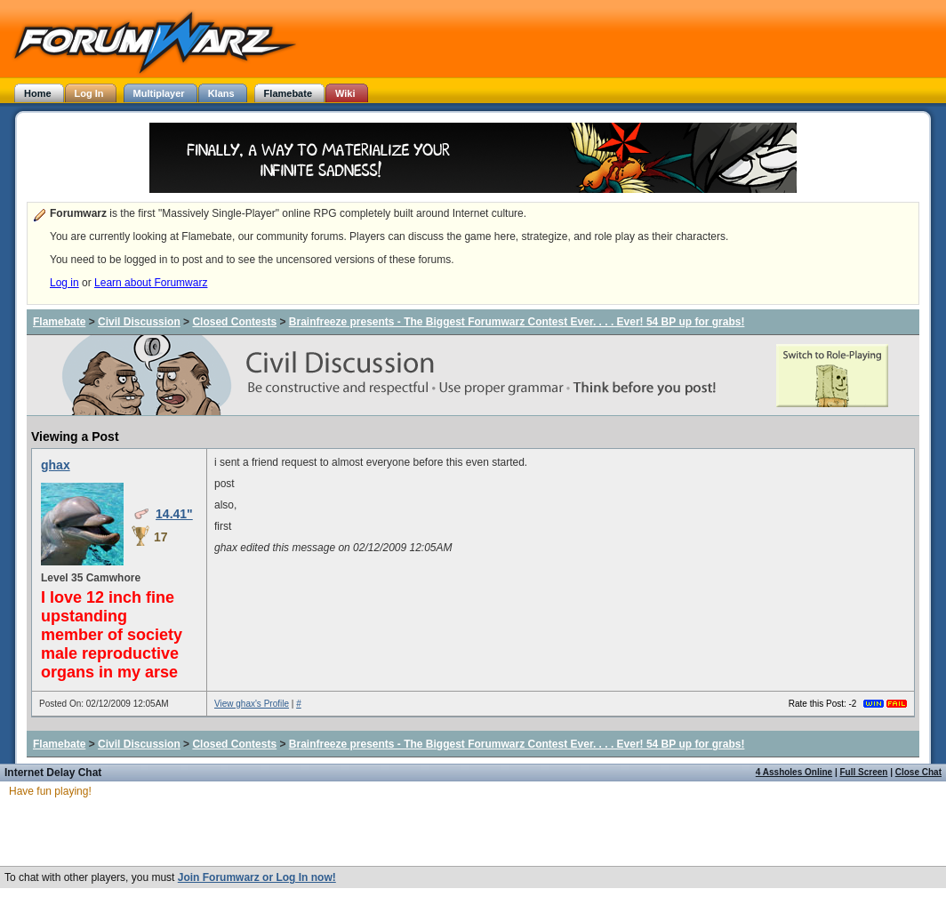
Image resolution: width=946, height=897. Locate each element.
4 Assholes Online (794, 772)
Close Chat (918, 772)
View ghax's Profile (251, 704)
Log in (64, 282)
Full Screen (864, 772)
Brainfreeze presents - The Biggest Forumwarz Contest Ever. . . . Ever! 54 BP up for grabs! (517, 322)
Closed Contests (234, 322)
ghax (55, 465)
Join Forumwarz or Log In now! (257, 877)
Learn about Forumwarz (150, 282)
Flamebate (59, 322)
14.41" (174, 514)
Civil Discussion (139, 322)
